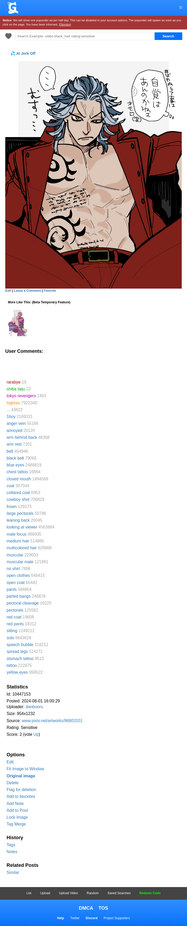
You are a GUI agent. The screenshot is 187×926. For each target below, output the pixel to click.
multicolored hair (22, 548)
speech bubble (20, 644)
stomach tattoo (20, 658)
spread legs (17, 651)
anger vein (16, 423)
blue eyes (15, 465)
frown (12, 506)
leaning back (18, 520)
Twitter (74, 918)
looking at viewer (22, 527)
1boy (11, 416)
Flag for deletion (21, 789)
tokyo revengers (21, 396)
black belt (15, 458)
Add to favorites (21, 796)
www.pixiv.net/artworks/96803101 (52, 720)
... (8, 409)
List (28, 893)
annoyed (14, 430)
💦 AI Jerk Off (23, 53)
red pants (15, 624)
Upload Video (68, 893)
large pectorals (20, 513)
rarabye (14, 382)
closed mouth (19, 479)
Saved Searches (119, 893)
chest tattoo (17, 472)
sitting (12, 630)
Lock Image (17, 817)
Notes (12, 851)
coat (10, 486)
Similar (13, 872)
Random (93, 893)
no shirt (13, 568)
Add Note (15, 803)
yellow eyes (17, 672)
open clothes (18, 575)
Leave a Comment (27, 291)
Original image (21, 776)
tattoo (12, 665)
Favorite (50, 291)
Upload (45, 893)
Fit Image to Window (25, 769)
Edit (10, 762)
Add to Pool (17, 810)
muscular (15, 555)
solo (10, 638)
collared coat (18, 492)
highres (13, 403)
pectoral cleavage (23, 603)
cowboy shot (18, 499)
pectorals (15, 610)
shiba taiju (16, 389)
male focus (16, 534)
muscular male (20, 562)
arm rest (14, 444)
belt (10, 451)
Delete (12, 783)
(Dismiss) (65, 24)
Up (36, 734)
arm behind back (22, 437)
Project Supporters (117, 918)
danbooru (34, 706)
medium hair (18, 541)
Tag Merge (16, 824)
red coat (14, 617)
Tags (11, 845)
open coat (16, 582)
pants (12, 589)
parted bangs (19, 596)
